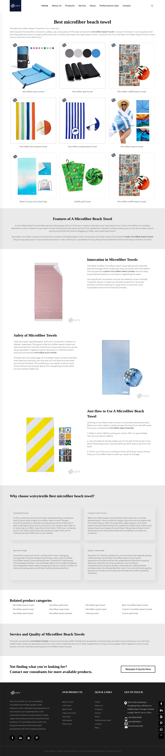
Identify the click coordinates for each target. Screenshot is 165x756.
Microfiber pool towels (23, 613)
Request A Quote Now (138, 669)
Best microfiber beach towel (135, 605)
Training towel (92, 613)
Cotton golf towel (130, 613)
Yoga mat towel (69, 713)
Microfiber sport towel (33, 91)
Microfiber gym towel (95, 605)
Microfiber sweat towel (96, 609)
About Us (56, 5)
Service (82, 5)
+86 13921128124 (134, 722)
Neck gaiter (67, 720)
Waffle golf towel (82, 201)
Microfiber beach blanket (60, 613)
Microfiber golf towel (82, 91)
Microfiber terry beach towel (33, 146)
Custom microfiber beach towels (137, 609)
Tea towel (66, 716)
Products (69, 5)
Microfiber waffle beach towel (131, 91)
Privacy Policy (113, 751)
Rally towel (67, 724)
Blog (97, 727)
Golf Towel (66, 705)
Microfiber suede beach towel (82, 146)
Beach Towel (67, 702)
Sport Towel (67, 709)
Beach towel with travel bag (33, 201)
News (93, 5)
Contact (126, 5)
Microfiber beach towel (132, 146)
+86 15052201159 (135, 717)
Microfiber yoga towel (59, 609)
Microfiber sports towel (23, 609)
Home (44, 5)
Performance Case (109, 5)
